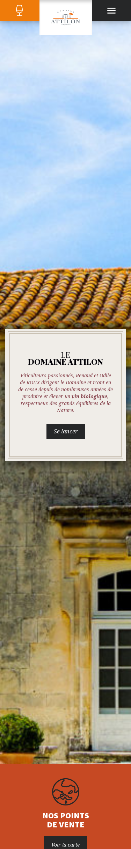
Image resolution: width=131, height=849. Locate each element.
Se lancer (66, 431)
